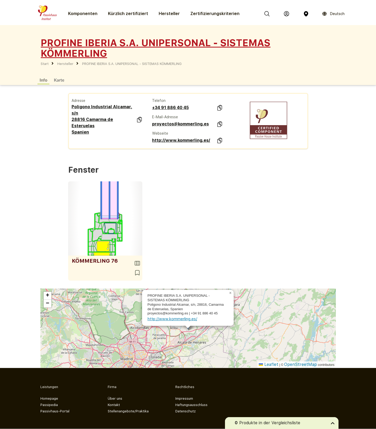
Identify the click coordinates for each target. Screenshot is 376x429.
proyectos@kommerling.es (180, 123)
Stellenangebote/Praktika (128, 411)
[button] (230, 293)
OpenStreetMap (300, 364)
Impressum (184, 398)
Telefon (159, 100)
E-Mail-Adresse (165, 117)
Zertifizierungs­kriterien (214, 13)
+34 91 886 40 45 (170, 107)
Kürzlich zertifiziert (128, 13)
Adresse (78, 100)
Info (43, 79)
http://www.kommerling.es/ (181, 140)
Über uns (115, 398)
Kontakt (114, 405)
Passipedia (49, 405)
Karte (59, 79)
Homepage (49, 398)
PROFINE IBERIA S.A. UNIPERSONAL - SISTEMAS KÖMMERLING (132, 64)
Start (45, 64)
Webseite (160, 133)
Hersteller (169, 13)
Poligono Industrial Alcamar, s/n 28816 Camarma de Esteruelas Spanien (102, 119)
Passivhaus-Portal (54, 411)
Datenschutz (185, 411)
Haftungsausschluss (191, 405)
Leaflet (268, 364)
